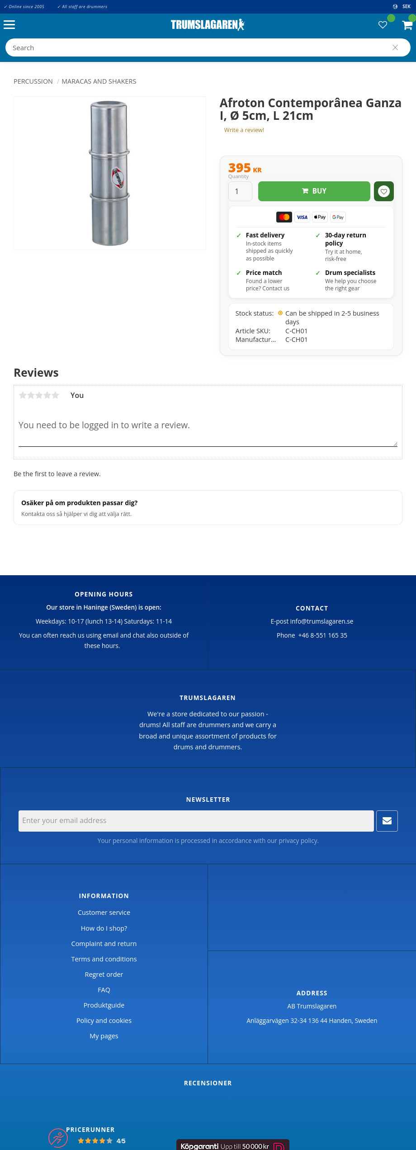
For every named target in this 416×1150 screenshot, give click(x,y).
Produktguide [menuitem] (104, 1005)
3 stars (39, 395)
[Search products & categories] (208, 47)
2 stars (31, 395)
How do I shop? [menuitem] (104, 928)
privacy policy (298, 840)
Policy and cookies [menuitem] (104, 1020)
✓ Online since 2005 (24, 6)
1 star (23, 395)
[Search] (395, 47)
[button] (11, 25)
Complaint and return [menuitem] (104, 943)
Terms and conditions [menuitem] (104, 959)
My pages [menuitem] (104, 1036)
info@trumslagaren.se (322, 621)
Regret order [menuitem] (104, 974)
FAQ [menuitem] (104, 989)
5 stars (55, 395)
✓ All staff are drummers (82, 6)
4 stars (47, 395)
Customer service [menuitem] (104, 912)
